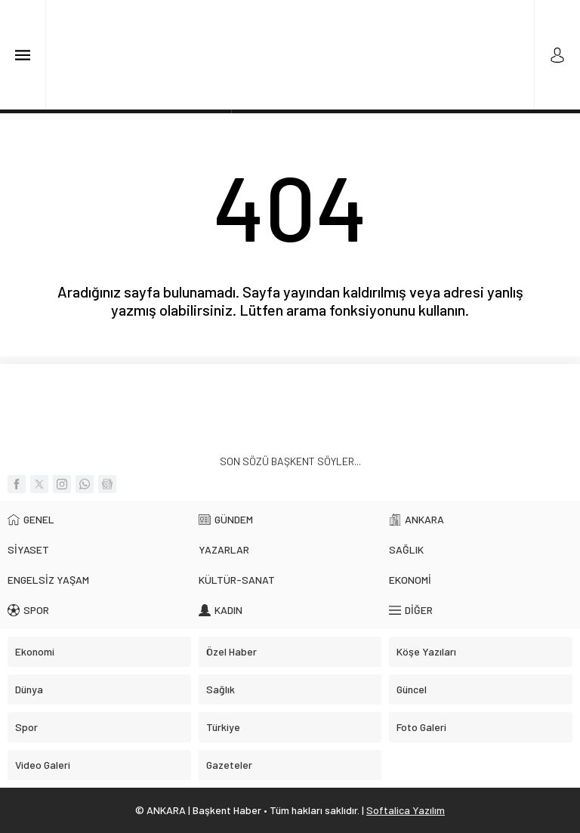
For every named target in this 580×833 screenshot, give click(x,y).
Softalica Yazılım (405, 810)
